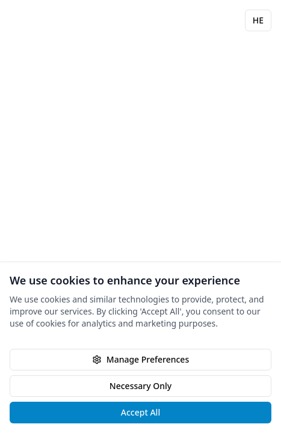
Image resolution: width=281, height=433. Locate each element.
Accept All (140, 412)
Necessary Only (140, 386)
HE (258, 20)
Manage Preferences (140, 359)
